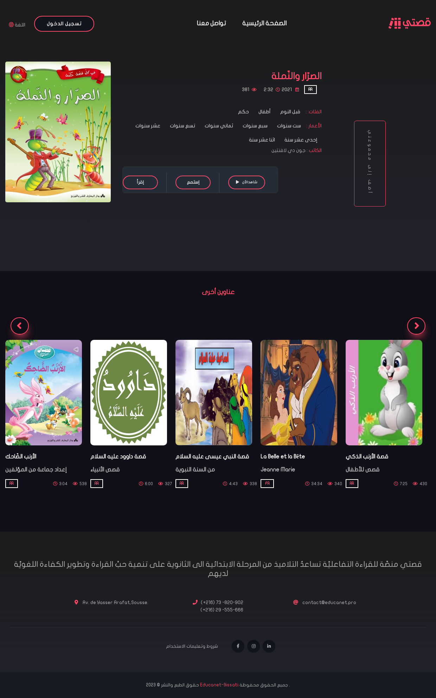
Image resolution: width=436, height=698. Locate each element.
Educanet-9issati (219, 685)
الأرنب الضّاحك (20, 456)
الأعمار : (313, 125)
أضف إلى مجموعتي (370, 163)
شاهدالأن (246, 182)
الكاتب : (314, 150)
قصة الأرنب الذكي (367, 456)
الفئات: (314, 111)
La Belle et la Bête (283, 456)
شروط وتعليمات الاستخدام (192, 646)
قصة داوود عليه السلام (118, 456)
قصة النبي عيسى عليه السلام (212, 456)
